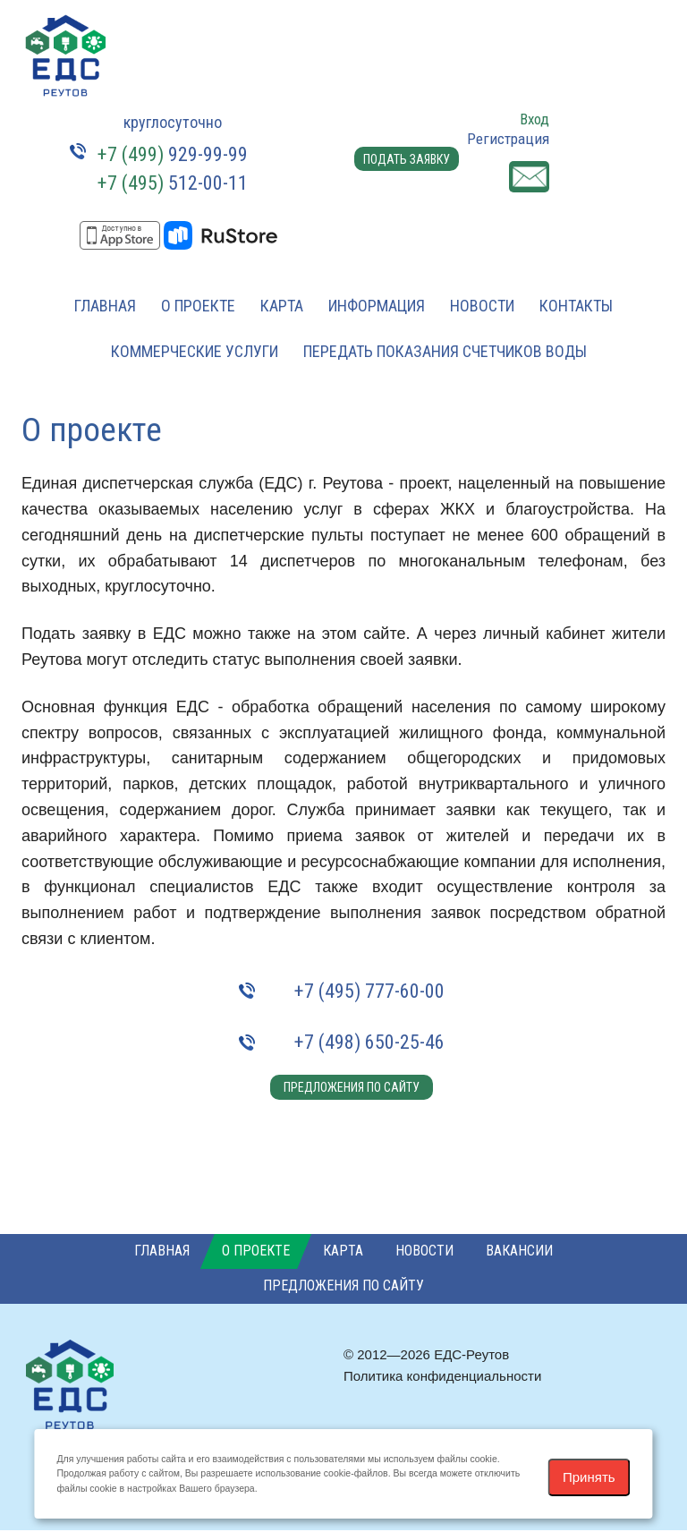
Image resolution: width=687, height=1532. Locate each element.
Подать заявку (403, 165)
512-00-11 (173, 183)
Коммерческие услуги (194, 351)
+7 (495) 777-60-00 (369, 991)
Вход (534, 119)
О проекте (198, 305)
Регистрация (508, 139)
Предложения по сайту (348, 1087)
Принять (589, 1477)
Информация (376, 305)
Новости (482, 305)
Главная (105, 305)
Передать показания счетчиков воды (445, 351)
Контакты (576, 305)
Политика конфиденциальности (442, 1377)
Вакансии (519, 1253)
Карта (281, 305)
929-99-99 (173, 154)
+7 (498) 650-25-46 (369, 1042)
